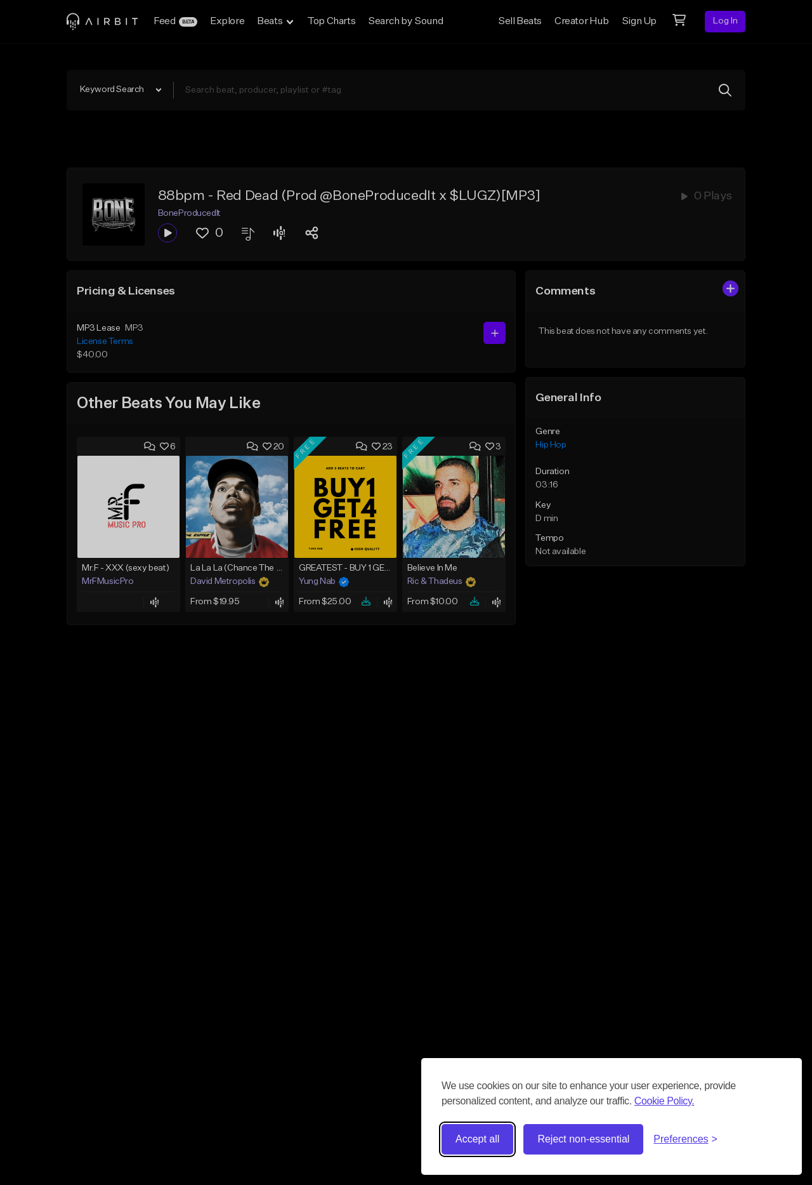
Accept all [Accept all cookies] (477, 1139)
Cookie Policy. (664, 1101)
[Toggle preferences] (685, 1139)
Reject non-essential (583, 1139)
